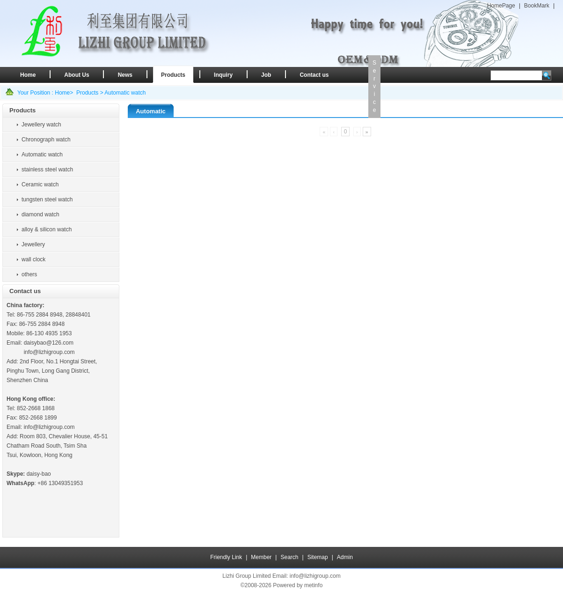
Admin (345, 557)
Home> (64, 92)
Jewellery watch (41, 124)
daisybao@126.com (48, 342)
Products (87, 92)
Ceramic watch (40, 184)
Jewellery (33, 244)
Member (261, 557)
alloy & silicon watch (47, 229)
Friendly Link (226, 557)
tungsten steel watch (47, 199)
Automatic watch (125, 92)
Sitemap (317, 557)
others (29, 274)
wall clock (33, 259)
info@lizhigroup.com (49, 352)
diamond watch (40, 214)
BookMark (536, 5)
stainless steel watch (47, 169)
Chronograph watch (46, 139)
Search (289, 557)
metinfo (313, 585)
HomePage (501, 5)
